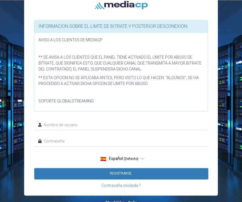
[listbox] (121, 159)
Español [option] (119, 159)
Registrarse (121, 174)
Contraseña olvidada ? (121, 185)
